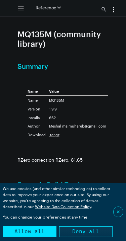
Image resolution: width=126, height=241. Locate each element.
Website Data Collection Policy (63, 206)
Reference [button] (48, 7)
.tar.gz (54, 135)
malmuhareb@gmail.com (84, 126)
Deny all (85, 231)
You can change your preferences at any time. (45, 217)
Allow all (29, 231)
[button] (114, 10)
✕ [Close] (118, 212)
